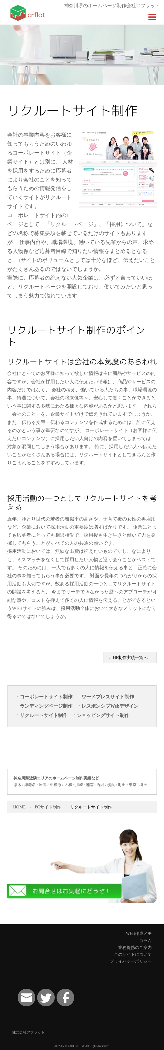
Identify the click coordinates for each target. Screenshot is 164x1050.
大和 (68, 785)
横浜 (111, 785)
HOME (19, 807)
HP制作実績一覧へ (130, 657)
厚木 (17, 785)
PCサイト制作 (48, 807)
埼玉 (143, 785)
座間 (43, 785)
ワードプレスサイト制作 (107, 696)
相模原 (55, 785)
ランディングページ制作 (46, 706)
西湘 (100, 785)
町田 (122, 785)
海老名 (30, 785)
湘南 (90, 785)
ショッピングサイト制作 (103, 715)
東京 (132, 785)
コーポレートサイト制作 (46, 696)
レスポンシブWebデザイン (110, 706)
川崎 (79, 785)
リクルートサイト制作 (44, 715)
